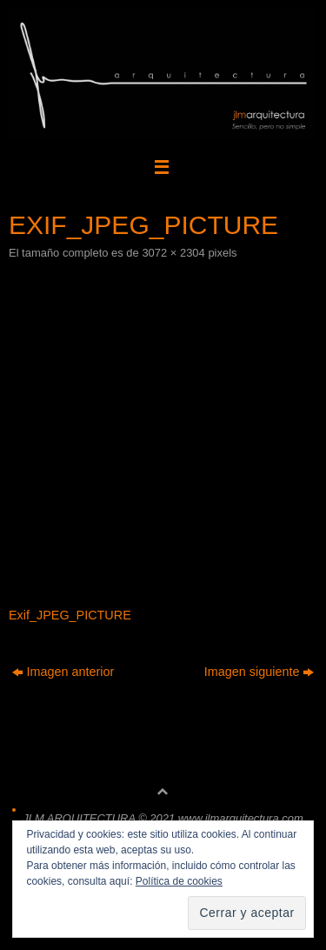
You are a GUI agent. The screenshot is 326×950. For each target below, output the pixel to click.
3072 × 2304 (173, 252)
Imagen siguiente (259, 672)
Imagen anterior (63, 672)
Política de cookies (179, 881)
